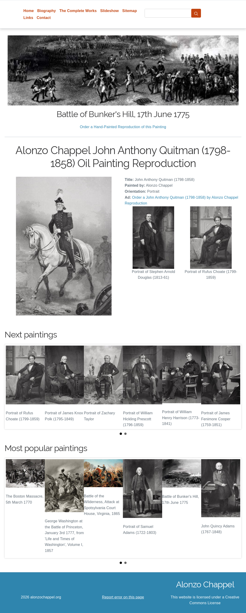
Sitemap (129, 11)
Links (28, 18)
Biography (46, 11)
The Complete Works (78, 11)
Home (28, 11)
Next (234, 386)
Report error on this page (123, 597)
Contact (44, 18)
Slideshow (109, 11)
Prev (11, 386)
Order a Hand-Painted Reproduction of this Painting (123, 127)
